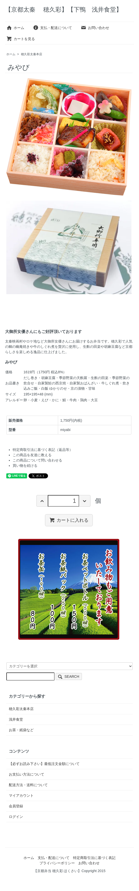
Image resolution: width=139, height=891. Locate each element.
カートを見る (20, 39)
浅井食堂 (16, 719)
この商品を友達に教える (32, 455)
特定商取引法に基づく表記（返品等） (43, 450)
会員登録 (16, 806)
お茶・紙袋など (21, 730)
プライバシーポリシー (57, 863)
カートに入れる (68, 520)
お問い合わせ (95, 28)
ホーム (15, 28)
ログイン (16, 817)
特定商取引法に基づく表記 (94, 858)
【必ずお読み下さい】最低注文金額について (44, 764)
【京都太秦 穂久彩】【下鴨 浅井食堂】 (63, 9)
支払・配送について (52, 28)
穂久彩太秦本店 (31, 54)
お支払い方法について (26, 774)
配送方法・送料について (28, 785)
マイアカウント (21, 795)
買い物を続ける (25, 466)
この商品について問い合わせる (37, 460)
